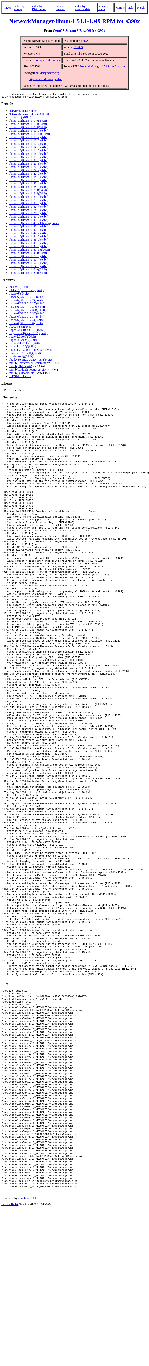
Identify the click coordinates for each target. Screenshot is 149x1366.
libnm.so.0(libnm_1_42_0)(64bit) (28, 230)
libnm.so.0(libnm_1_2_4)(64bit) (28, 194)
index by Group (19, 7)
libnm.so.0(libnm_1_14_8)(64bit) (28, 151)
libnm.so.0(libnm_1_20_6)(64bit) (28, 164)
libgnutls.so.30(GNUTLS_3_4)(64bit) (31, 350)
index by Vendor (61, 7)
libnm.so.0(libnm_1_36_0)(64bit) (28, 214)
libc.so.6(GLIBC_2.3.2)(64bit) (27, 307)
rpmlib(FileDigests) (20, 367)
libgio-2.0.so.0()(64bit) (22, 337)
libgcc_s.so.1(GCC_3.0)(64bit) (27, 331)
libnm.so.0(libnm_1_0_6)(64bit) (28, 128)
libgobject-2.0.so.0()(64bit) (25, 354)
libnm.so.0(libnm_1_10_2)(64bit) (28, 138)
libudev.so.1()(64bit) (21, 357)
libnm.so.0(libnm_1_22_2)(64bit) (28, 171)
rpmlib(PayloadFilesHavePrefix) (28, 370)
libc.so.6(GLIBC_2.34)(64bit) (26, 317)
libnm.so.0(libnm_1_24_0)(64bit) (28, 177)
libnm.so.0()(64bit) (20, 118)
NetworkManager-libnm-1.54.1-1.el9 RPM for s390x (74, 21)
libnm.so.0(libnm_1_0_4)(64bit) (28, 125)
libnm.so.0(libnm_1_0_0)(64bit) (28, 121)
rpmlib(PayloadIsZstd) (22, 374)
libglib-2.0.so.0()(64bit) (23, 340)
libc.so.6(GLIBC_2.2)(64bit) (26, 301)
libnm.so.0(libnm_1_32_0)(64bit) (28, 204)
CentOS (84, 40)
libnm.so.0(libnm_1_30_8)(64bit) (28, 201)
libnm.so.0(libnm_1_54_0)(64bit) (28, 267)
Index (7, 7)
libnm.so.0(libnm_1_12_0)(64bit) (28, 141)
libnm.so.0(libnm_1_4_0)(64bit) (28, 254)
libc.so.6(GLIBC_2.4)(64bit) (26, 321)
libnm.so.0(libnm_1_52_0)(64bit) (28, 263)
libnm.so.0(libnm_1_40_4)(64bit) (28, 227)
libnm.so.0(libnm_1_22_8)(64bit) (28, 174)
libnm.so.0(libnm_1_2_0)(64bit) (28, 191)
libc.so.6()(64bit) (19, 294)
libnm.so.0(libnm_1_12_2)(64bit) (28, 144)
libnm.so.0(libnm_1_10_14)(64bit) (29, 135)
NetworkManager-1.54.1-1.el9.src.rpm (103, 66)
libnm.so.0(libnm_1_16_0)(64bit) (28, 154)
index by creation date (82, 7)
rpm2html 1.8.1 (27, 1355)
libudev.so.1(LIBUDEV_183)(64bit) (30, 360)
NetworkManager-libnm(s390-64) (29, 115)
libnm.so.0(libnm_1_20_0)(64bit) (28, 161)
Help (130, 7)
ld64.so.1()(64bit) (19, 288)
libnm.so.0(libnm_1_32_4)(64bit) (28, 207)
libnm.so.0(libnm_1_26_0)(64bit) (28, 181)
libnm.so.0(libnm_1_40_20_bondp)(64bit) (34, 224)
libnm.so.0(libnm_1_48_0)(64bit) (28, 247)
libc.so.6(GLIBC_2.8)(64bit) (26, 324)
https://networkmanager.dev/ (45, 79)
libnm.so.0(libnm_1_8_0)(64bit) (28, 273)
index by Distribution (39, 7)
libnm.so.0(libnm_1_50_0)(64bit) (28, 257)
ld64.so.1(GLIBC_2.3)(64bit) (26, 291)
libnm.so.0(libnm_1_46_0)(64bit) (28, 240)
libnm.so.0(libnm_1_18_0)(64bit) (28, 158)
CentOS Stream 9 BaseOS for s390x (79, 31)
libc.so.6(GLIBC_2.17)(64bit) (26, 297)
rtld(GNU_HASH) (20, 377)
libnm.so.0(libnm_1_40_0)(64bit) (28, 220)
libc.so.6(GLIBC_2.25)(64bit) (26, 304)
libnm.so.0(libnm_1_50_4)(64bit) (28, 260)
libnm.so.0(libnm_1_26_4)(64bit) (28, 184)
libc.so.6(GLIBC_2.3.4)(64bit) (27, 311)
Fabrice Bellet (9, 1361)
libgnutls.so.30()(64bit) (22, 347)
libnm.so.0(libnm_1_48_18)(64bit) (29, 250)
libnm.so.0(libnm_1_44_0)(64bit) (28, 237)
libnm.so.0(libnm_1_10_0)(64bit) (28, 131)
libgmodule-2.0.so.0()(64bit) (25, 344)
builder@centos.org (47, 72)
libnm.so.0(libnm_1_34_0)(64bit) (28, 211)
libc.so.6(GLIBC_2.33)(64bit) (26, 314)
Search (141, 7)
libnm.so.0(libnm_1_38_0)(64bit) (28, 217)
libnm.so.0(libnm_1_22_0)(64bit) (28, 168)
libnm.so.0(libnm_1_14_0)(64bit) (28, 148)
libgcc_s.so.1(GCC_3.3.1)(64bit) (28, 334)
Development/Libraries (46, 60)
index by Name (103, 7)
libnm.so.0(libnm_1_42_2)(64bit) (28, 234)
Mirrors (120, 7)
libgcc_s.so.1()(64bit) (21, 327)
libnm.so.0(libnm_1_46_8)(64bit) (28, 244)
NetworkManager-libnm (23, 111)
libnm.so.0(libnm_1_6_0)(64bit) (28, 270)
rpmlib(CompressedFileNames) (27, 364)
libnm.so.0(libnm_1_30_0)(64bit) (28, 197)
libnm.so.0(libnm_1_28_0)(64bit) (28, 187)
